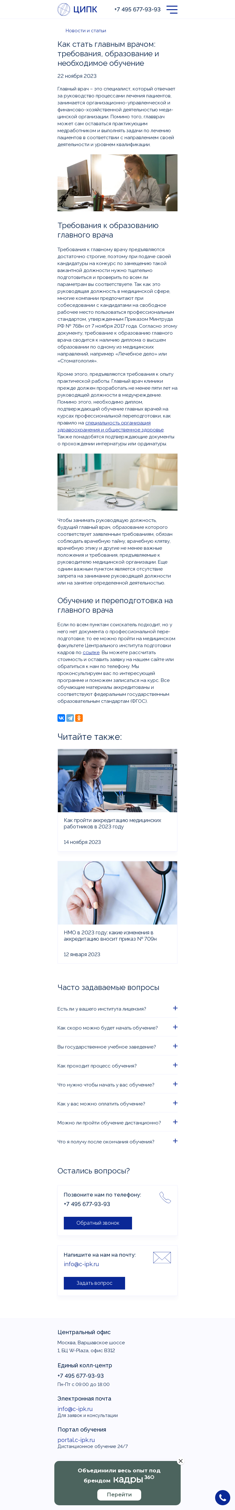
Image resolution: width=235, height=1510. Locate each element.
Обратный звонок (97, 1223)
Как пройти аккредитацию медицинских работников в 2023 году (112, 823)
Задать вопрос (94, 1283)
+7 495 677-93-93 (137, 9)
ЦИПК (85, 9)
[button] (172, 9)
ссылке (91, 652)
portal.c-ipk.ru (76, 1440)
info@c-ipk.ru (81, 1264)
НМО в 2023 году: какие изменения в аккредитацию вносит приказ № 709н (110, 935)
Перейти (119, 1495)
